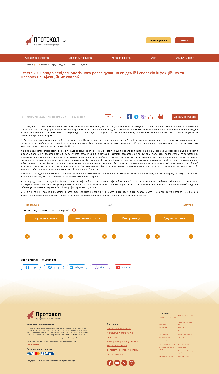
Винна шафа (182, 328)
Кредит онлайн (115, 354)
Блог (153, 57)
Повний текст (33, 344)
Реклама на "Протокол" (119, 328)
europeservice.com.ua (167, 344)
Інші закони (78, 116)
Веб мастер (163, 328)
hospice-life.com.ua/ (185, 334)
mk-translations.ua (184, 341)
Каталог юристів (121, 57)
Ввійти (183, 40)
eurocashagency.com (185, 316)
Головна (30, 64)
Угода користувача (117, 345)
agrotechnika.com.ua (166, 341)
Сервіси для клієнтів (37, 57)
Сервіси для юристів (80, 57)
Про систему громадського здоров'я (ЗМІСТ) (44, 116)
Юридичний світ (185, 57)
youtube (123, 267)
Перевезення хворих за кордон (167, 349)
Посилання (182, 338)
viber (99, 267)
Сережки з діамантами (167, 317)
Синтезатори (163, 334)
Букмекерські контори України (186, 352)
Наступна (187, 205)
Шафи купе (182, 348)
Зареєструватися (154, 40)
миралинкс (163, 324)
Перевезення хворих (185, 331)
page (30, 267)
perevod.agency (164, 338)
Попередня (33, 205)
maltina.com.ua (183, 344)
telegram (76, 267)
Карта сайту (113, 337)
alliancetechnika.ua (166, 321)
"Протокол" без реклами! (120, 332)
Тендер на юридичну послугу (122, 341)
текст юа (162, 353)
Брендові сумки (183, 356)
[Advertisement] (109, 15)
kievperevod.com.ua (166, 356)
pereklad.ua (182, 319)
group (54, 267)
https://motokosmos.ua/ (167, 331)
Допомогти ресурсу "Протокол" (123, 349)
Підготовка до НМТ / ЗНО (185, 323)
